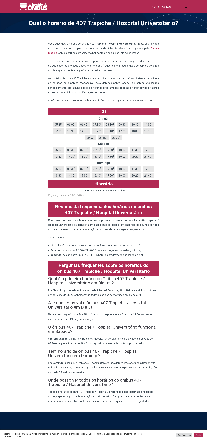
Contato (166, 6)
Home (155, 6)
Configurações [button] (184, 435)
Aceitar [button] (199, 435)
